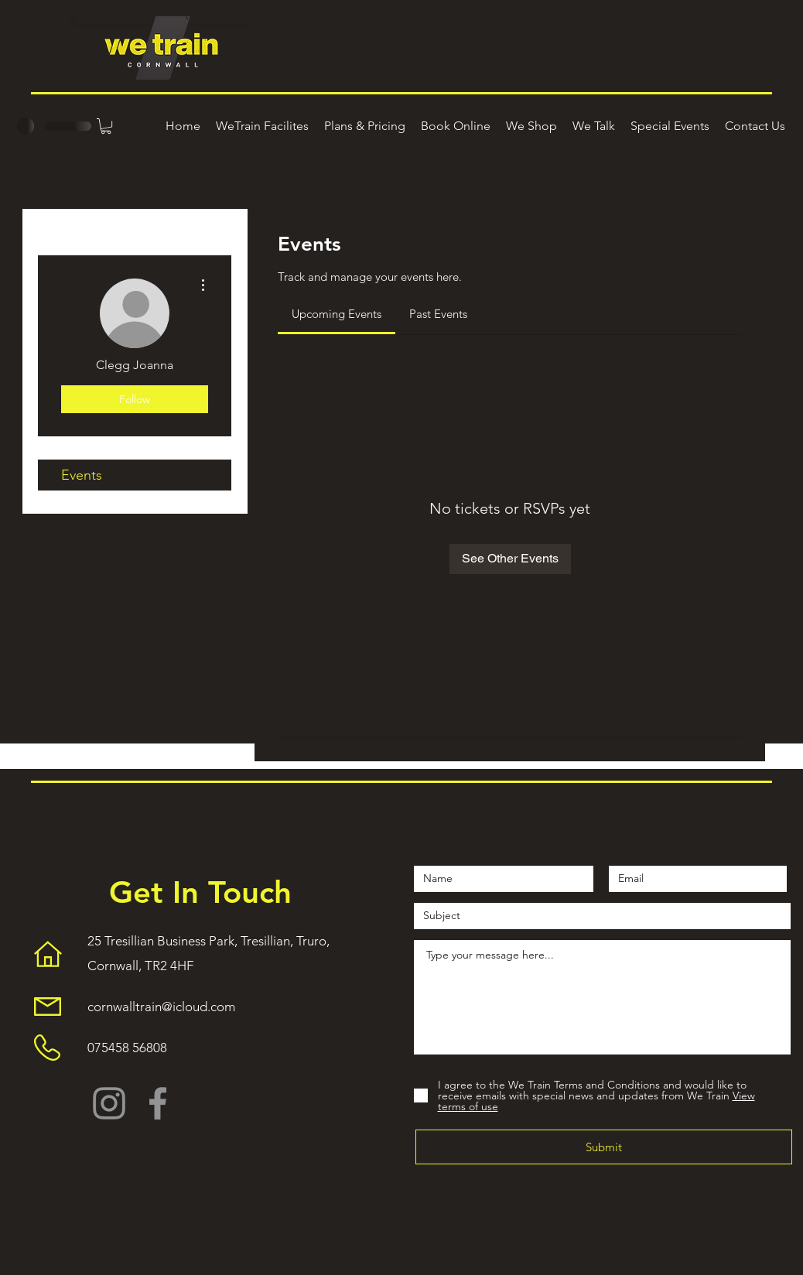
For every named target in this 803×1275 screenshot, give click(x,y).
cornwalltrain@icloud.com (161, 1006)
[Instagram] (109, 1103)
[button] (106, 126)
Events (81, 475)
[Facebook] (157, 1103)
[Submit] (603, 1147)
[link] (336, 313)
